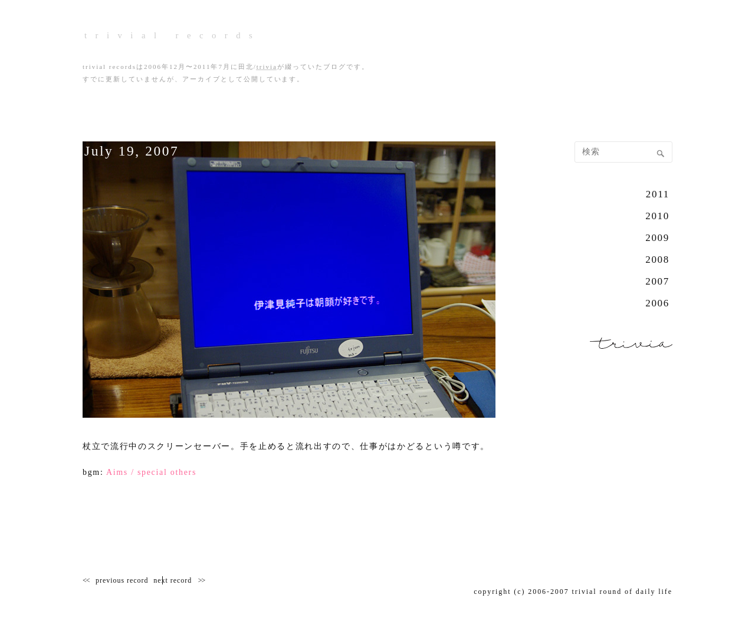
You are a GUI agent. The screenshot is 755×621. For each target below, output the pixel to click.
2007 (657, 281)
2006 (657, 303)
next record (197, 580)
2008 (657, 259)
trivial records (273, 35)
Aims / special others (151, 472)
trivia (267, 67)
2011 (657, 194)
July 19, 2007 (144, 149)
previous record (122, 580)
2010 (657, 216)
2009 (657, 237)
